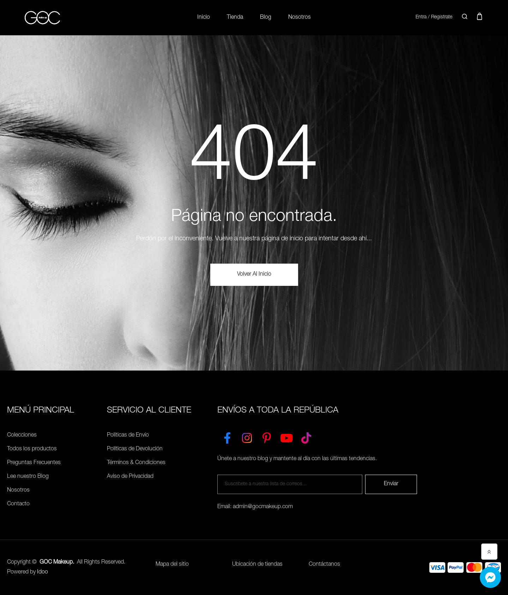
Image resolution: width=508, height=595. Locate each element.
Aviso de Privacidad (130, 477)
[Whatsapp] (490, 577)
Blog (265, 17)
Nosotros (299, 17)
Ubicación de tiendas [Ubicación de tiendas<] (257, 564)
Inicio (203, 17)
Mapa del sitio (172, 564)
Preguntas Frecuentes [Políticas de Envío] (34, 463)
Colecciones (22, 435)
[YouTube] (286, 436)
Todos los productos (32, 449)
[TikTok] (306, 436)
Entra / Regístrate (434, 17)
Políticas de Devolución (135, 449)
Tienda (235, 17)
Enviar (391, 484)
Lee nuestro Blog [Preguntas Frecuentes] (28, 477)
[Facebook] (227, 436)
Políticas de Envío (128, 435)
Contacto (18, 504)
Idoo (42, 572)
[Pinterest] (267, 436)
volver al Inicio (254, 274)
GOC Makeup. (57, 562)
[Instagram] (247, 436)
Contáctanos (324, 564)
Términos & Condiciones (136, 463)
